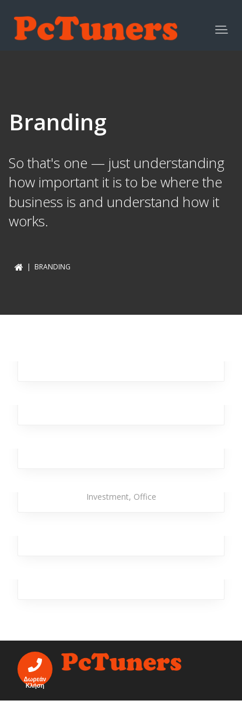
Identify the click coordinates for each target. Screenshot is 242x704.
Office (145, 496)
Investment (107, 496)
